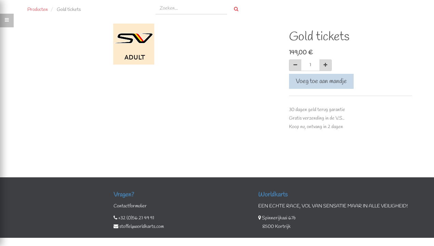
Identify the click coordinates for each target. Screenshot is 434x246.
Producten (37, 9)
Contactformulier (130, 206)
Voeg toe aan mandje (321, 81)
